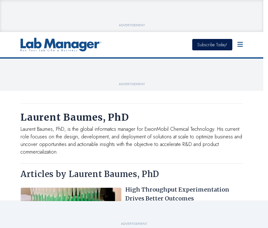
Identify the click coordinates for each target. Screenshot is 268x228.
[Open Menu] (240, 44)
